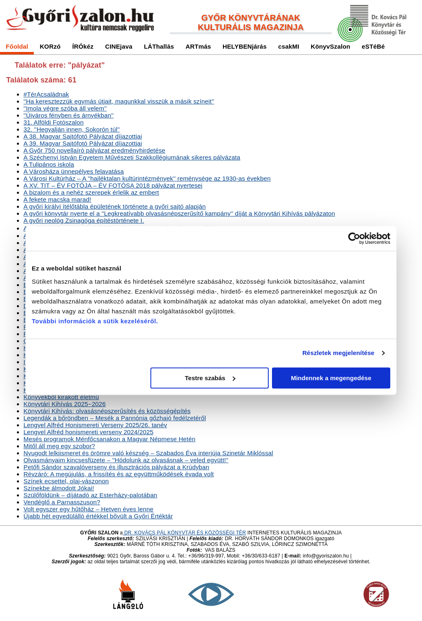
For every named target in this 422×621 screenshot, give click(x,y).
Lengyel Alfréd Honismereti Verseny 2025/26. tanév (95, 424)
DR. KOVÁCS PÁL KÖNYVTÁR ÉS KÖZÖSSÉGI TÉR (184, 533)
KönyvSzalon (330, 46)
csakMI (288, 46)
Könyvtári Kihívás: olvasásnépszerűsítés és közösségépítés (106, 410)
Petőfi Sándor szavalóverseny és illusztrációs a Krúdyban (116, 466)
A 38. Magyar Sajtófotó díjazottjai (82, 136)
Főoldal (17, 46)
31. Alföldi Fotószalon (53, 122)
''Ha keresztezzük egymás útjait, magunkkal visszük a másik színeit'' (118, 101)
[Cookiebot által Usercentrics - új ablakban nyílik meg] (354, 238)
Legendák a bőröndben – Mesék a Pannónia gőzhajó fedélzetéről (114, 417)
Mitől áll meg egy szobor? (59, 445)
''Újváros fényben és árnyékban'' (68, 115)
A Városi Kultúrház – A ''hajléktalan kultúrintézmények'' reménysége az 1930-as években (147, 178)
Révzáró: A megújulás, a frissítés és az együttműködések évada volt (118, 474)
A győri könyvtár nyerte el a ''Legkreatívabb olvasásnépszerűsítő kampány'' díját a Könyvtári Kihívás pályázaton (179, 213)
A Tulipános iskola (48, 164)
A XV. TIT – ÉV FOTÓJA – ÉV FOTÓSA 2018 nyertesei (112, 185)
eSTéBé (373, 46)
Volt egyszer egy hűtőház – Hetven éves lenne (88, 509)
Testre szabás (210, 377)
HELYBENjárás (245, 46)
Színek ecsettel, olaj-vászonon (66, 481)
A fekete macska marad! (57, 199)
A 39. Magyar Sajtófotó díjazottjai (82, 143)
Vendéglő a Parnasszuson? (61, 502)
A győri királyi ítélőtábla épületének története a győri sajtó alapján (114, 206)
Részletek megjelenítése (338, 352)
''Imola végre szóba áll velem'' (65, 108)
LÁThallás (159, 46)
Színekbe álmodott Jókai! (58, 488)
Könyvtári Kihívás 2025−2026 (64, 403)
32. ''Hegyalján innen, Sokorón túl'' (71, 129)
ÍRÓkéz (83, 46)
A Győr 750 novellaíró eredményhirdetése (94, 150)
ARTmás (198, 46)
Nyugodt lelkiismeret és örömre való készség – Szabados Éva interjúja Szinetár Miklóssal (148, 452)
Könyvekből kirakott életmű (61, 396)
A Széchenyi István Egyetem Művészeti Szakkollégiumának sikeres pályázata (131, 157)
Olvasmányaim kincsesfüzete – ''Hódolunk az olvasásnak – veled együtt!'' (125, 459)
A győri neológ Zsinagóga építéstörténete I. (83, 220)
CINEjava (118, 46)
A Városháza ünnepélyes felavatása (73, 171)
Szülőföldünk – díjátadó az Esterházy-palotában (90, 495)
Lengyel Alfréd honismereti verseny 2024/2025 (88, 431)
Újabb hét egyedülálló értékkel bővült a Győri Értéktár (98, 516)
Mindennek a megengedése (331, 377)
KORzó (50, 46)
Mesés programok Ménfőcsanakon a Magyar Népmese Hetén (109, 438)
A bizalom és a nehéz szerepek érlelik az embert (91, 192)
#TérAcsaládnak (46, 94)
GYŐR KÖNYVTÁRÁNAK (251, 17)
